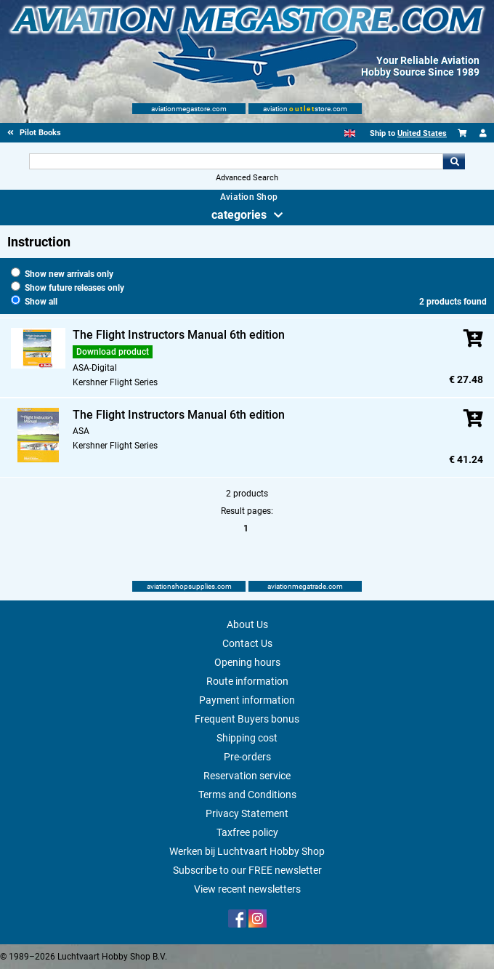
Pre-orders (247, 757)
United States (422, 133)
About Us (247, 624)
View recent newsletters (247, 889)
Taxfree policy (247, 832)
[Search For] (236, 161)
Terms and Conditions (247, 794)
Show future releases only (67, 288)
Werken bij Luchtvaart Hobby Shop (247, 851)
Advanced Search (247, 177)
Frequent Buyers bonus (247, 719)
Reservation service (247, 775)
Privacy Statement (247, 813)
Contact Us (247, 643)
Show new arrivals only (62, 274)
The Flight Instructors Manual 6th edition (179, 335)
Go (454, 161)
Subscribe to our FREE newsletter (247, 870)
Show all (34, 302)
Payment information (247, 700)
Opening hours (247, 662)
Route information (247, 681)
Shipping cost (247, 738)
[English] (349, 133)
